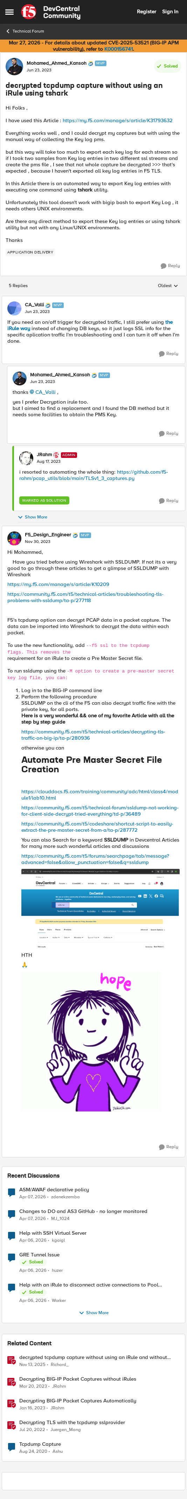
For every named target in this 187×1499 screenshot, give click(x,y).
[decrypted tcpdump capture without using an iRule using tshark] (37, 311)
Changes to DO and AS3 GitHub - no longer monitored (83, 1211)
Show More (32, 517)
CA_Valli (45, 392)
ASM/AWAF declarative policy (54, 1190)
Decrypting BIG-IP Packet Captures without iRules (77, 1379)
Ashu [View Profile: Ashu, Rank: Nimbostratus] (58, 1451)
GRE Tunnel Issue (39, 1255)
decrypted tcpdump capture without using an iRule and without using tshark (93, 1357)
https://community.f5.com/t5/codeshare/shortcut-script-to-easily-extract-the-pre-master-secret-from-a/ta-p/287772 (97, 827)
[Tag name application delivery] (30, 252)
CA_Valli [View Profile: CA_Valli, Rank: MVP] (34, 305)
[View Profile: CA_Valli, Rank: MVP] (14, 308)
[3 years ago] (33, 1386)
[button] (93, 882)
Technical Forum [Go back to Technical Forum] (24, 31)
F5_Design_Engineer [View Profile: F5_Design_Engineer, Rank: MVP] (48, 535)
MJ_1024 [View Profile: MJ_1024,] (60, 1218)
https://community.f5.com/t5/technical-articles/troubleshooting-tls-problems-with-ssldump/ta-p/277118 (85, 597)
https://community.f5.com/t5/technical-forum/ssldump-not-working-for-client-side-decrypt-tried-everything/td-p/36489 (100, 810)
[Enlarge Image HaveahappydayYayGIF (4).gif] (91, 1041)
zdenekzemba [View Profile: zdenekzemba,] (65, 1196)
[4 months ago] (32, 1197)
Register (146, 11)
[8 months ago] (32, 1364)
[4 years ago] (32, 1430)
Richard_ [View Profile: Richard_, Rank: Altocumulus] (60, 1364)
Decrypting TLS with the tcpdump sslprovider (72, 1422)
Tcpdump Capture (40, 1444)
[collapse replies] (93, 299)
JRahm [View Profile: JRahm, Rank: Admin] (44, 455)
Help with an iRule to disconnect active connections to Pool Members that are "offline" (88, 1285)
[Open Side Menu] (9, 12)
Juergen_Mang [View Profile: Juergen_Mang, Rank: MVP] (65, 1429)
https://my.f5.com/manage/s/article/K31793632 (118, 120)
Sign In (170, 11)
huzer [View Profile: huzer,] (57, 1270)
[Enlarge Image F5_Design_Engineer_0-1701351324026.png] (100, 908)
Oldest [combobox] (168, 286)
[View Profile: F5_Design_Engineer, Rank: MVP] (14, 538)
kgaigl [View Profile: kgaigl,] (58, 1240)
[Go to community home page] (51, 12)
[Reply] (170, 266)
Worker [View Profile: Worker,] (59, 1300)
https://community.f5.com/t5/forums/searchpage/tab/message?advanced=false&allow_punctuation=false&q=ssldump (95, 859)
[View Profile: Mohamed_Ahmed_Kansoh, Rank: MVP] (14, 66)
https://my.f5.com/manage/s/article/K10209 (58, 584)
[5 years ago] (33, 1452)
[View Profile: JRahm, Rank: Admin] (26, 458)
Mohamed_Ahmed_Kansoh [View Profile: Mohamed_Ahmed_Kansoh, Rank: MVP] (56, 63)
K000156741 (118, 49)
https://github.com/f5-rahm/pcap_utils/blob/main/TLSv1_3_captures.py (93, 475)
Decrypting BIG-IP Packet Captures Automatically (77, 1401)
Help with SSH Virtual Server (52, 1233)
